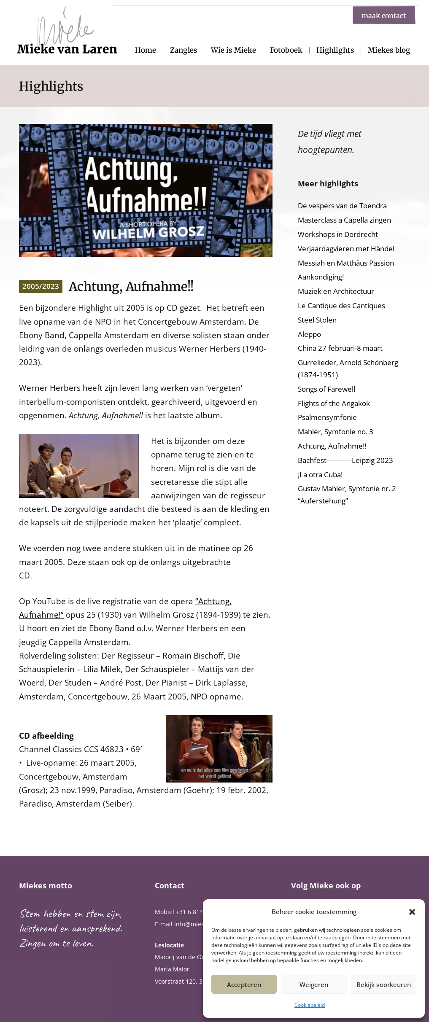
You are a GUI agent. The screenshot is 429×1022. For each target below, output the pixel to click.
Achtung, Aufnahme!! (332, 446)
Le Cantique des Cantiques (341, 305)
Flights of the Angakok (334, 403)
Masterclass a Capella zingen (344, 220)
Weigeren (313, 984)
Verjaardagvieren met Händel (346, 248)
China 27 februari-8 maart (340, 348)
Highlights (335, 50)
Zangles (183, 50)
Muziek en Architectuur (336, 291)
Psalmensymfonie (327, 417)
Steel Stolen (317, 320)
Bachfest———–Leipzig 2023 (345, 460)
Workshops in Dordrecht (338, 234)
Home (145, 50)
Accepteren (244, 984)
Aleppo (309, 334)
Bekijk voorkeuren (383, 984)
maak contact (384, 15)
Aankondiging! (321, 277)
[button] (412, 912)
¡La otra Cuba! (320, 474)
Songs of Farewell (326, 389)
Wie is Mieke (233, 50)
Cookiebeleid (309, 1005)
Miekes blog (389, 50)
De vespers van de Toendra (342, 205)
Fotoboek (286, 50)
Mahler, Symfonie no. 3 (335, 431)
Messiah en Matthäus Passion (346, 263)
